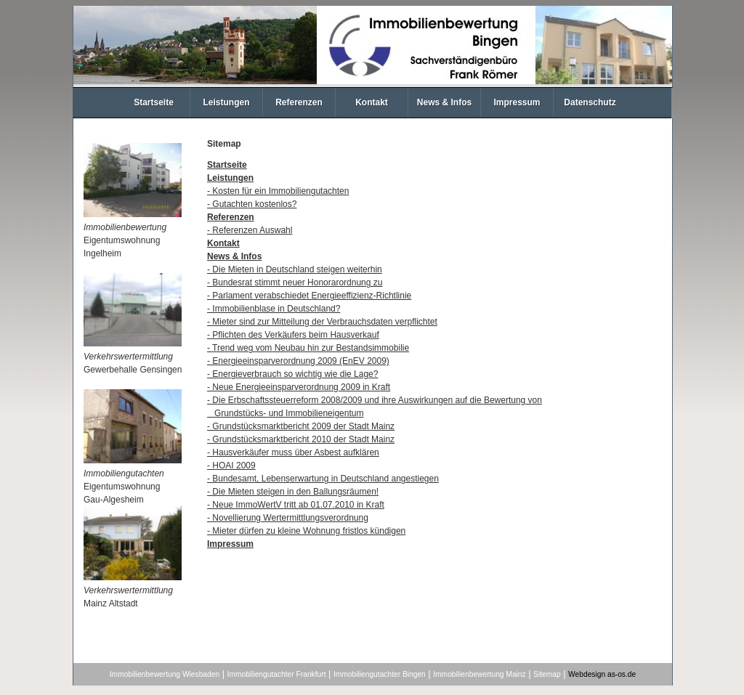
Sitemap (547, 674)
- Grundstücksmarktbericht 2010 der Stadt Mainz (301, 439)
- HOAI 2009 (231, 465)
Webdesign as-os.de (602, 674)
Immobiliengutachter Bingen (379, 674)
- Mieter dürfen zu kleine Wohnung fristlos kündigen (306, 531)
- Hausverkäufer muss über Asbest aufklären (293, 452)
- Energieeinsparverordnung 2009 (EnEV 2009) (298, 361)
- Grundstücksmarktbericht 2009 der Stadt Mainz (301, 426)
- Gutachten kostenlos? (251, 204)
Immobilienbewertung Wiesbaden (164, 674)
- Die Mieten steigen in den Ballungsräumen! (293, 492)
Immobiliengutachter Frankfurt (276, 674)
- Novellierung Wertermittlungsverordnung (287, 518)
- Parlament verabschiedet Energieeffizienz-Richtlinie (309, 295)
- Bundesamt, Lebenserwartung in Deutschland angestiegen (323, 479)
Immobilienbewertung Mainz (479, 674)
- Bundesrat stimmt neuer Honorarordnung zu (294, 282)
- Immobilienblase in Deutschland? (273, 309)
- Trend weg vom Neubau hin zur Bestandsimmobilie (308, 348)
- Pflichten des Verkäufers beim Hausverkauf (293, 335)
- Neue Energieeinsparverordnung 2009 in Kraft (298, 387)
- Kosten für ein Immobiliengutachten (278, 191)
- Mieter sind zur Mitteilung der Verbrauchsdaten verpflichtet (322, 322)
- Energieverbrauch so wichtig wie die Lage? (292, 374)
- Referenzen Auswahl (249, 230)
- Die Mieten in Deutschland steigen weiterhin (294, 269)
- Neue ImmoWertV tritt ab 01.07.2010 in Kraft (295, 505)
